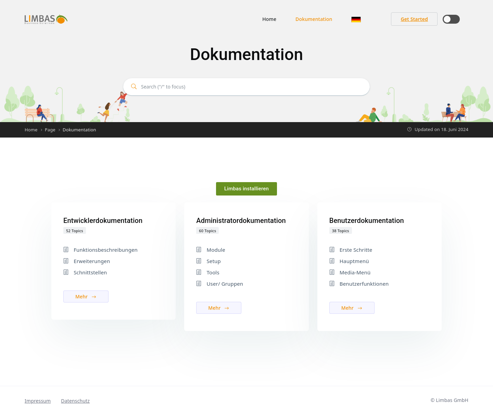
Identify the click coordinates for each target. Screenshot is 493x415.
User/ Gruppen (224, 283)
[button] (356, 19)
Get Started (414, 19)
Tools (212, 272)
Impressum (38, 401)
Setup (213, 261)
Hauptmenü (354, 261)
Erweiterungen (92, 261)
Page (50, 130)
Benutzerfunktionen (364, 283)
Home (269, 19)
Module (215, 249)
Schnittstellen (90, 272)
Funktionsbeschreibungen (106, 249)
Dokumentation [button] (313, 19)
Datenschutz (75, 401)
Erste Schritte (356, 249)
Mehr (86, 296)
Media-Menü (355, 272)
